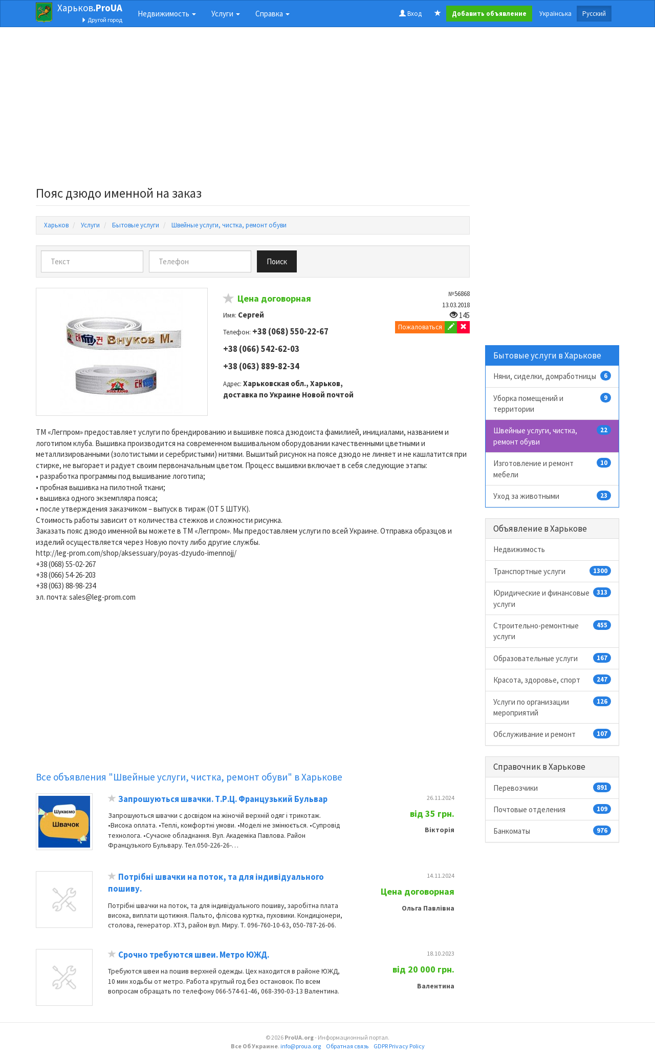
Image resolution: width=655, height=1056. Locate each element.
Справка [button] (272, 13)
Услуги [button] (225, 13)
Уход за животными (552, 496)
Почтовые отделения (552, 809)
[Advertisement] (253, 109)
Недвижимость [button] (167, 13)
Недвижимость (519, 549)
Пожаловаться (420, 327)
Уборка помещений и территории (552, 403)
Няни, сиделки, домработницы (552, 376)
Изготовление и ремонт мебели (552, 468)
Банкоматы (552, 831)
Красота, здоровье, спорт (552, 679)
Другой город (101, 20)
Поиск (277, 261)
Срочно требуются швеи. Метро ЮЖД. (193, 954)
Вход (410, 13)
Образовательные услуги (552, 658)
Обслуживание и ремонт (552, 734)
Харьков (89, 8)
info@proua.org (300, 1046)
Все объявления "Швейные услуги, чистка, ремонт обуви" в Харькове (189, 777)
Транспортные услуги (552, 571)
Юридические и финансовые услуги (552, 597)
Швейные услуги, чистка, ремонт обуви (552, 435)
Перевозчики (552, 788)
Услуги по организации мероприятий (552, 706)
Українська (555, 13)
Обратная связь (347, 1046)
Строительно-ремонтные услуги (552, 630)
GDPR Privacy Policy (399, 1046)
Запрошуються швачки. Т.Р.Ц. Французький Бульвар (223, 799)
